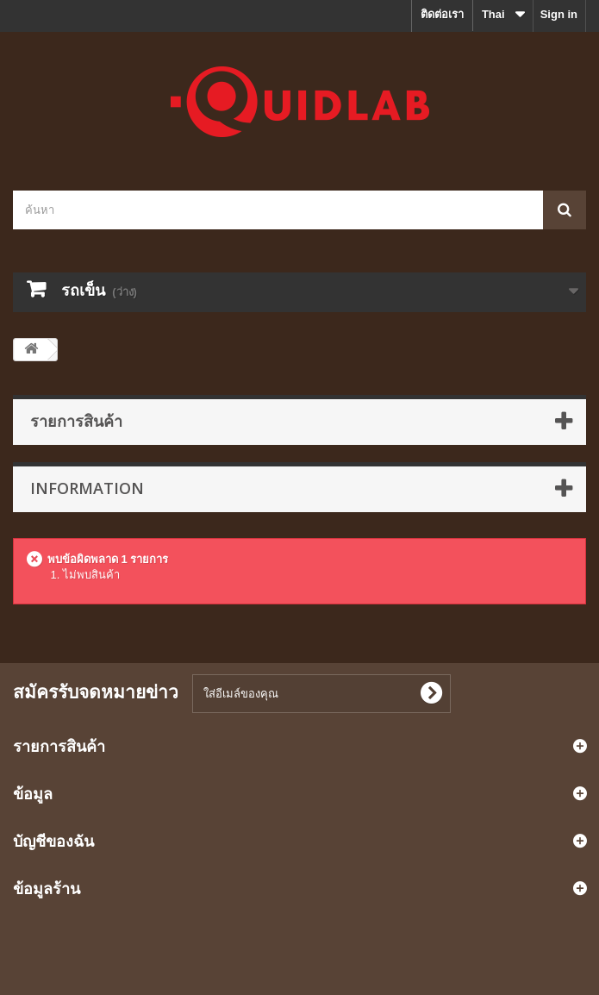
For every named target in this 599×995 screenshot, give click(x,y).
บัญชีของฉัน (53, 840)
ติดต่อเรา (442, 14)
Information (87, 488)
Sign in (558, 14)
